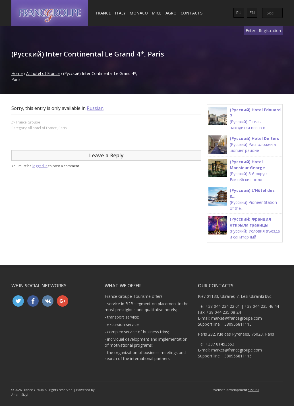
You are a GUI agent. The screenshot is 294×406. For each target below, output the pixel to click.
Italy (120, 13)
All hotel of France (43, 73)
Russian (95, 108)
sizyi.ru (253, 390)
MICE (157, 13)
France (103, 13)
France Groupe (28, 122)
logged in (39, 166)
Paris (63, 127)
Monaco (139, 13)
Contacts (191, 13)
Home (17, 73)
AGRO (171, 13)
